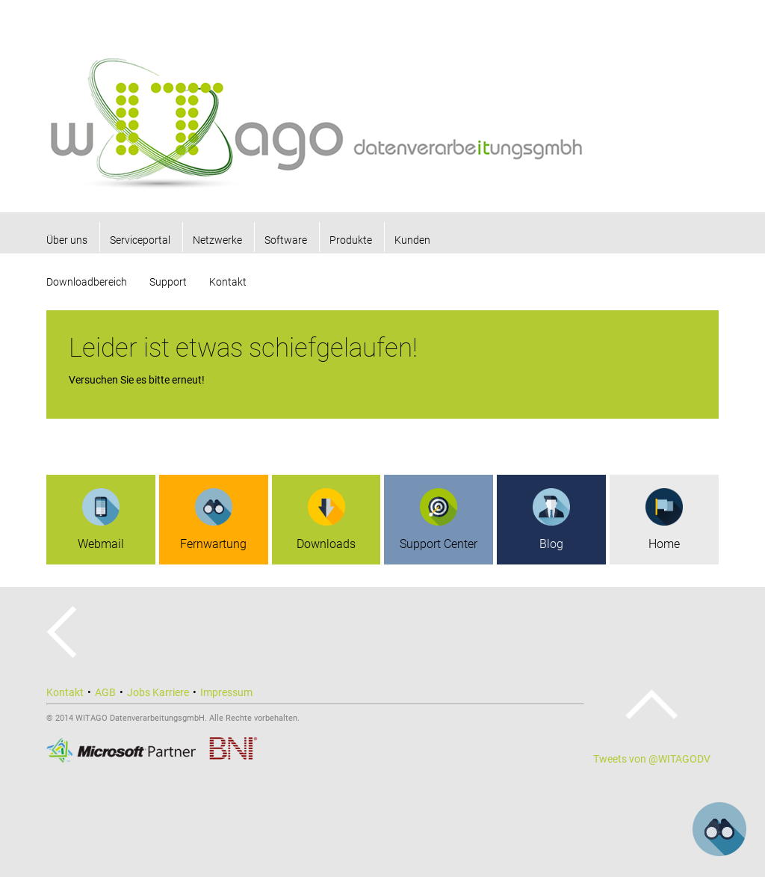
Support (168, 282)
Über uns (66, 240)
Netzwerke (217, 240)
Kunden (412, 240)
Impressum (226, 692)
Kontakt (228, 282)
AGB (105, 692)
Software (285, 240)
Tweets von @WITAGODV (651, 759)
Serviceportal (140, 240)
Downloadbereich (86, 282)
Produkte (350, 240)
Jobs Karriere (158, 692)
